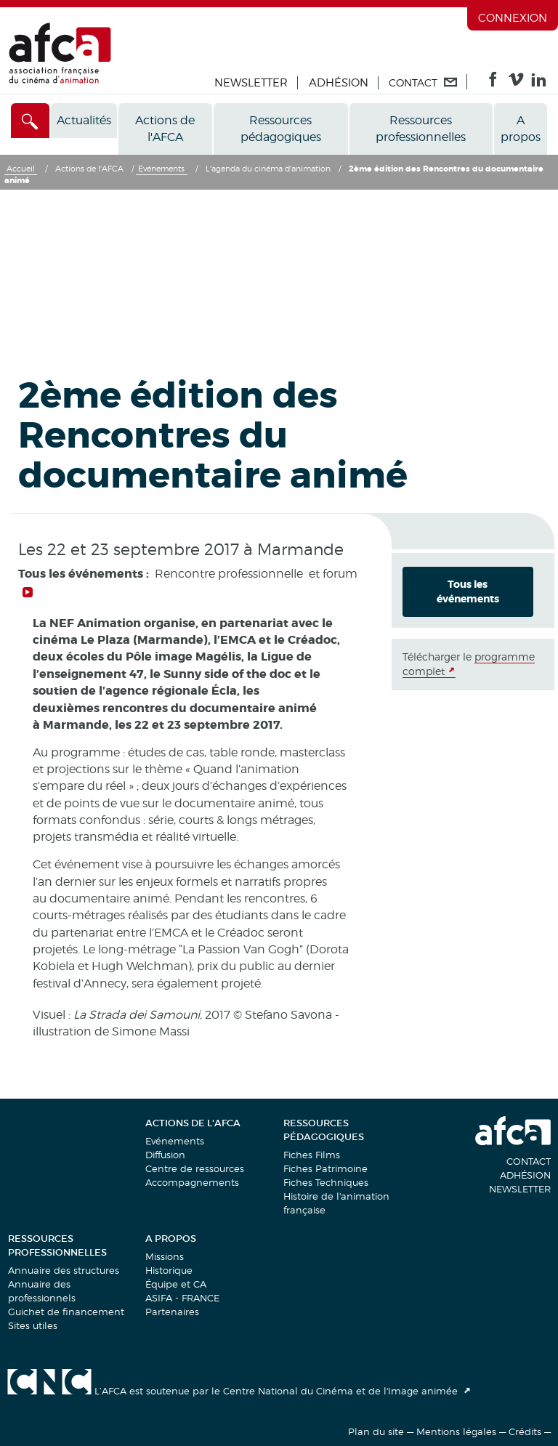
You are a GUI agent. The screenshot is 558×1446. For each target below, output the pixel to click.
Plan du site (376, 1431)
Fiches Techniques (325, 1182)
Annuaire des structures (63, 1270)
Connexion (512, 18)
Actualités (84, 120)
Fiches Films (311, 1154)
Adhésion (338, 82)
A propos (521, 128)
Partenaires (172, 1311)
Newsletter (251, 82)
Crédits (525, 1431)
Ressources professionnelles (421, 128)
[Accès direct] (30, 120)
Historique (169, 1270)
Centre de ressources (194, 1168)
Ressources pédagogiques (280, 128)
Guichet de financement (66, 1311)
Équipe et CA (175, 1284)
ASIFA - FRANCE (182, 1298)
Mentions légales (456, 1431)
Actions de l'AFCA (165, 128)
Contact (528, 1161)
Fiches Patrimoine (325, 1168)
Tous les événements (468, 591)
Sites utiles (32, 1325)
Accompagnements (192, 1182)
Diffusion (165, 1154)
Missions (164, 1256)
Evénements (174, 1141)
